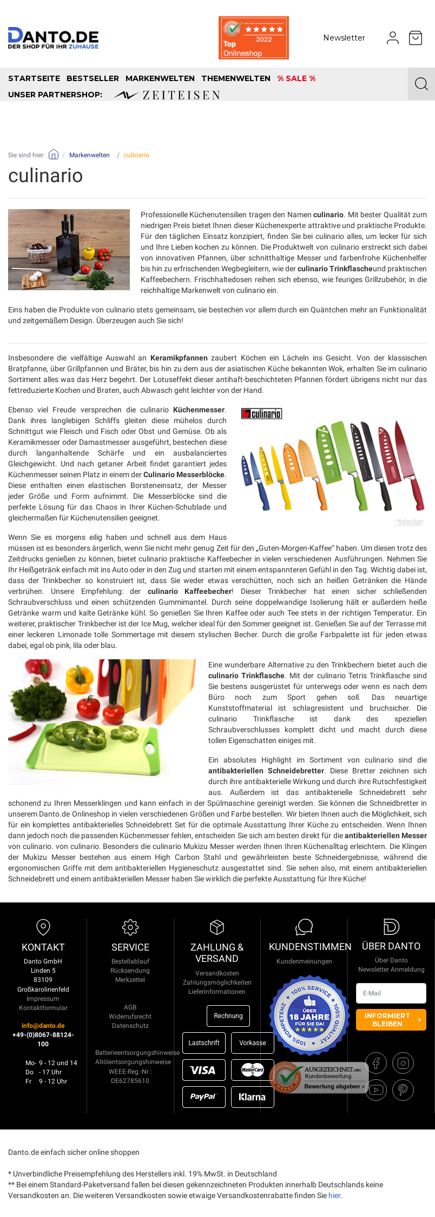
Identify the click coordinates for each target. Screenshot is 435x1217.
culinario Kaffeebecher (190, 591)
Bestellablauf (130, 961)
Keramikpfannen (179, 357)
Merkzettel (130, 980)
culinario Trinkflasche (335, 268)
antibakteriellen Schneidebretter (266, 770)
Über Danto (391, 960)
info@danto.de (43, 1025)
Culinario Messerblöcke (184, 474)
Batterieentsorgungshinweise (137, 1052)
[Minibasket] (415, 37)
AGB (130, 1007)
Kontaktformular (43, 1008)
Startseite (34, 78)
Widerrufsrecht (130, 1016)
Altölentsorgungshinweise (133, 1062)
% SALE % (296, 78)
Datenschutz (130, 1025)
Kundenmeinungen (304, 961)
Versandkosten (217, 973)
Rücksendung (130, 970)
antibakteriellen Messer (386, 835)
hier (334, 1195)
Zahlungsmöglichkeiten (217, 982)
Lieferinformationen (217, 991)
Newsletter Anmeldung (391, 969)
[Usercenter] (392, 37)
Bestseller (93, 78)
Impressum (43, 998)
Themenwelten (236, 78)
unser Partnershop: (114, 94)
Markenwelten (160, 78)
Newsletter (344, 38)
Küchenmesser (199, 409)
